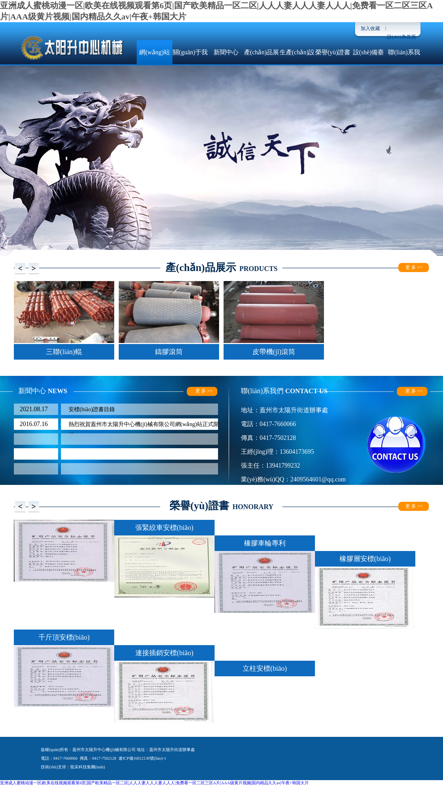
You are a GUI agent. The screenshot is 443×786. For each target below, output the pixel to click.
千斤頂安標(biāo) (64, 637)
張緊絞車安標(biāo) (164, 527)
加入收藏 (370, 28)
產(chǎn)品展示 (261, 64)
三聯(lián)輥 (64, 351)
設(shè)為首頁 (401, 36)
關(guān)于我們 (190, 64)
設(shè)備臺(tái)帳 (368, 64)
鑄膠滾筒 (169, 351)
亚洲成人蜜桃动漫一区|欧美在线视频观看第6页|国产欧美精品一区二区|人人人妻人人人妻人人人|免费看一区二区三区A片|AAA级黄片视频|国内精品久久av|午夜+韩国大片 (154, 782)
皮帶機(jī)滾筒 (273, 351)
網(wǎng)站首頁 (154, 64)
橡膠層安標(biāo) (365, 558)
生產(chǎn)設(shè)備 (297, 64)
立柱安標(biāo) (265, 668)
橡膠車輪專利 (265, 543)
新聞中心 (226, 52)
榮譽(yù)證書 (333, 52)
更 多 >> (414, 267)
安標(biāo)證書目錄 (92, 409)
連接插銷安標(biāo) (164, 653)
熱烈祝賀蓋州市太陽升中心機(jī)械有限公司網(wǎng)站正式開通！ (144, 425)
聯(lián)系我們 (404, 64)
